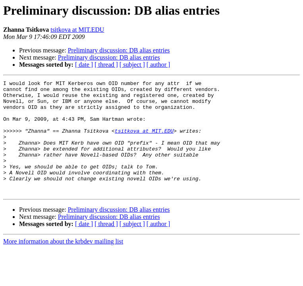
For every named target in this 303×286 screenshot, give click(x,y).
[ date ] (84, 64)
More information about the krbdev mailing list (63, 264)
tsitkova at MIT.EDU (77, 29)
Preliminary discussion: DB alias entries (119, 50)
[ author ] (158, 64)
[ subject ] (132, 64)
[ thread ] (106, 64)
